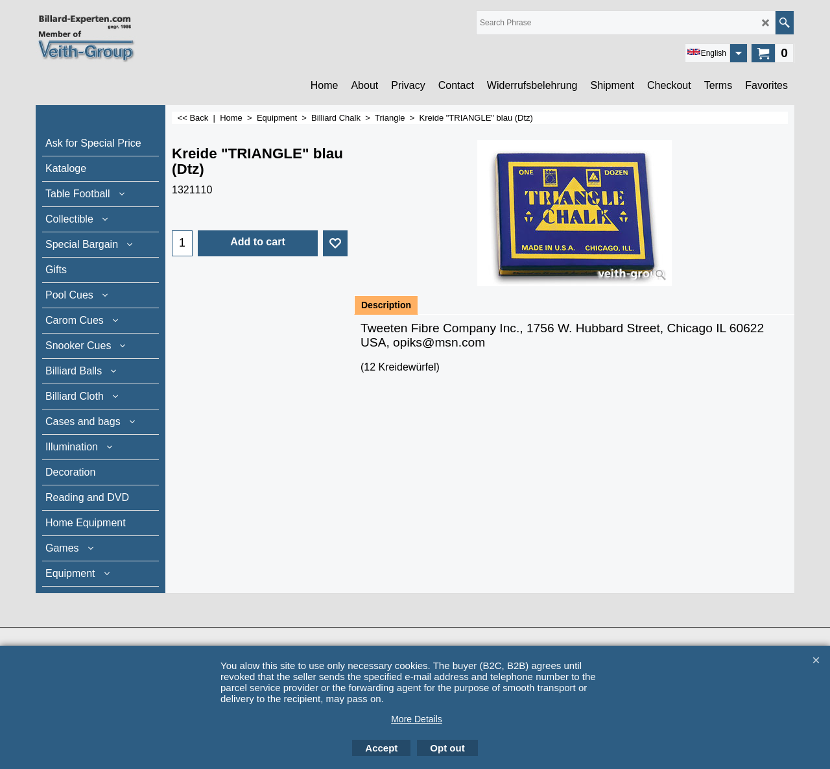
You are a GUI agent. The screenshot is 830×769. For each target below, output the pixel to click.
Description (386, 305)
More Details (416, 719)
